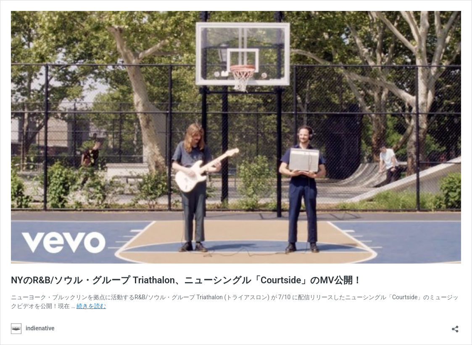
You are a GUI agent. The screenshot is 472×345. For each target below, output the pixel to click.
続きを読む (91, 306)
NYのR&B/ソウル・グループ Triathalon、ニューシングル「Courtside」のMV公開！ (186, 280)
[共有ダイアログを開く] (455, 326)
